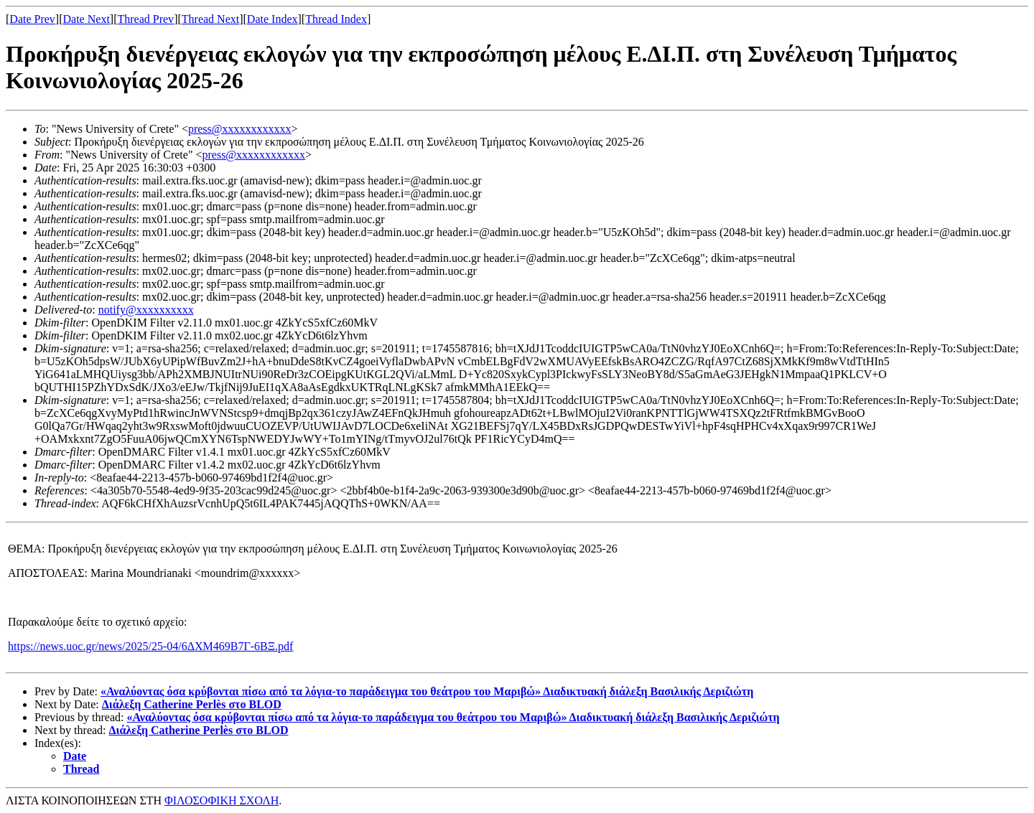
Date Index (272, 19)
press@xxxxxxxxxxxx (240, 129)
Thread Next (210, 19)
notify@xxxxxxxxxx (146, 310)
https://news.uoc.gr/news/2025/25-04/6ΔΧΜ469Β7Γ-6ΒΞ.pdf (150, 646)
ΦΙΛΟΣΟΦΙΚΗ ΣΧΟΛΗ (221, 800)
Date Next (86, 19)
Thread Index (336, 19)
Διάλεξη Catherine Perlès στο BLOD (191, 704)
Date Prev (32, 19)
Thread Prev (145, 19)
